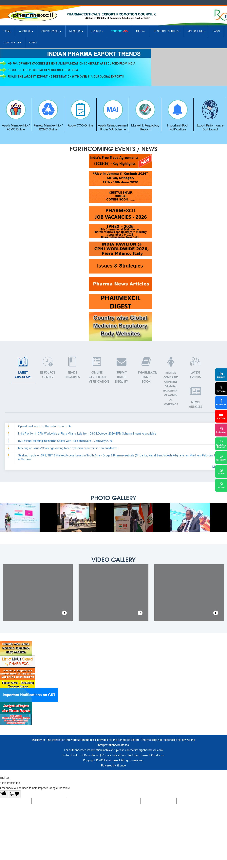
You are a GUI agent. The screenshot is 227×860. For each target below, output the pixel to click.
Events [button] (97, 31)
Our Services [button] (51, 31)
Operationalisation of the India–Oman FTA (44, 426)
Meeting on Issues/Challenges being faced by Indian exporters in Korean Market (67, 448)
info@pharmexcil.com (149, 750)
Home (7, 31)
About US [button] (26, 31)
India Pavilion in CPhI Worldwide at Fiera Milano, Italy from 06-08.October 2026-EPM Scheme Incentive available (87, 433)
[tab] (195, 368)
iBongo (121, 765)
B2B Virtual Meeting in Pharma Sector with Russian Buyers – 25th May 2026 (65, 440)
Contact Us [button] (12, 42)
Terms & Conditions (152, 755)
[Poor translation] (14, 794)
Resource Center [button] (167, 31)
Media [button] (141, 31)
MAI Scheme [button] (196, 31)
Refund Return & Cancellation (81, 755)
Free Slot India (129, 755)
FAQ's (216, 31)
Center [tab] (47, 368)
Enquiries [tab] (72, 368)
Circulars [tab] (23, 368)
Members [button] (76, 31)
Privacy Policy (110, 755)
